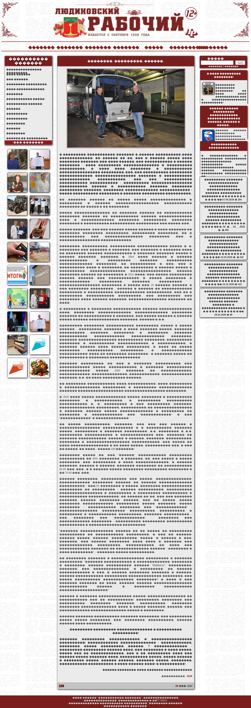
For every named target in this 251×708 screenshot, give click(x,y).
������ (13, 108)
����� (153, 46)
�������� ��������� (26, 84)
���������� (182, 46)
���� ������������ (25, 89)
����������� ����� (25, 99)
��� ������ (17, 79)
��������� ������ (24, 104)
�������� (210, 46)
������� (41, 46)
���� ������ (18, 74)
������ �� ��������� (27, 138)
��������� (16, 113)
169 (61, 686)
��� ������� (28, 142)
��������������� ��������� (24, 69)
